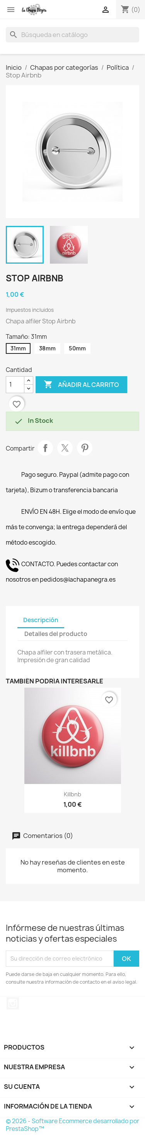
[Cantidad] (15, 384)
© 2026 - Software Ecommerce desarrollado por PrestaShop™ (72, 1125)
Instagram (13, 1003)
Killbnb (72, 794)
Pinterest (84, 448)
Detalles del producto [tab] (55, 634)
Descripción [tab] (40, 620)
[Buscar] (72, 34)
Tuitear (65, 448)
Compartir (45, 448)
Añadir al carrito (81, 385)
